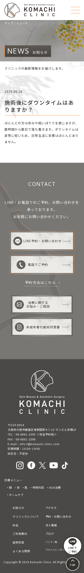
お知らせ (18, 508)
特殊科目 (38, 487)
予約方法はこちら (40, 282)
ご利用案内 (20, 534)
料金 (15, 525)
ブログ (49, 534)
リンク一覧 (51, 542)
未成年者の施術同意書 (37, 327)
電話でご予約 (32, 264)
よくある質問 (21, 551)
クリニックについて (26, 517)
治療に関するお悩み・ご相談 (32, 304)
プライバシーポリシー (57, 549)
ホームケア (16, 495)
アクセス (51, 508)
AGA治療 (55, 487)
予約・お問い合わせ (58, 517)
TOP (72, 565)
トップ (8, 23)
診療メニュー (13, 480)
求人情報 (51, 525)
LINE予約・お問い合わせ (37, 241)
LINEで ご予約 (72, 545)
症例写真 (18, 542)
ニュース (22, 23)
